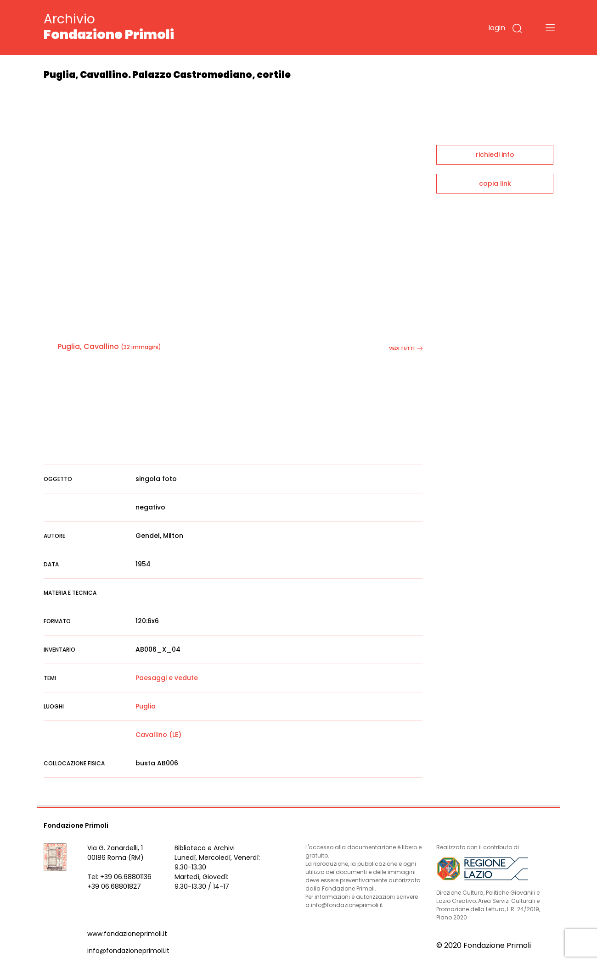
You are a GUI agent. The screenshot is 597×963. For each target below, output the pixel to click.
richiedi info (495, 154)
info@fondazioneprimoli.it (128, 950)
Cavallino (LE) (158, 734)
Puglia (145, 706)
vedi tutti (405, 348)
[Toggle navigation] (550, 27)
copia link (495, 183)
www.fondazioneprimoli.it (127, 933)
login (496, 27)
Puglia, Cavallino (88, 346)
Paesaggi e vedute (166, 677)
